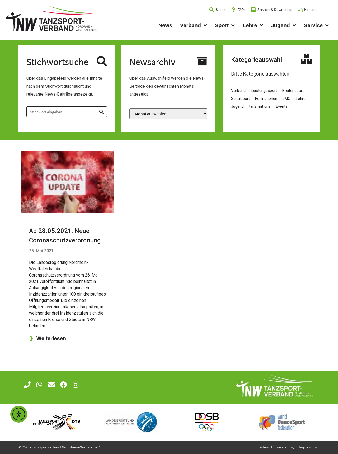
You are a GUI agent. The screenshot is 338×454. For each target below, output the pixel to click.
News (165, 25)
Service (316, 25)
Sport (225, 25)
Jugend (283, 25)
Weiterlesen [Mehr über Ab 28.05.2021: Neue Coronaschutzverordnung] (47, 338)
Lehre (253, 25)
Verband (193, 25)
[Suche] (101, 112)
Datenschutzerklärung (276, 447)
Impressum (308, 447)
